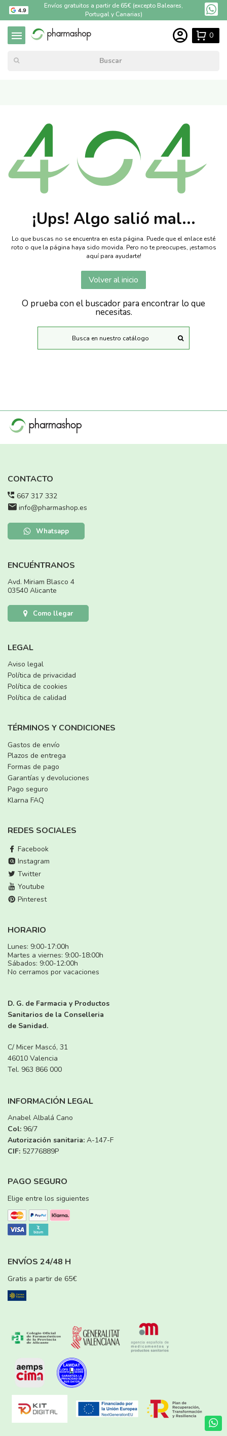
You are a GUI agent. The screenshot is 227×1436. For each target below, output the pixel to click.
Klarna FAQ (26, 800)
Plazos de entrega (37, 755)
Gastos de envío (34, 745)
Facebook (28, 849)
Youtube (26, 886)
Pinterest (27, 899)
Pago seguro (28, 789)
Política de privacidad (42, 675)
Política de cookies (37, 686)
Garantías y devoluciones (48, 778)
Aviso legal (26, 664)
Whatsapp (46, 531)
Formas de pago (33, 767)
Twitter (24, 874)
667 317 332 (37, 496)
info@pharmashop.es (53, 508)
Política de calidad (37, 698)
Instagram (29, 861)
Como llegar (48, 613)
